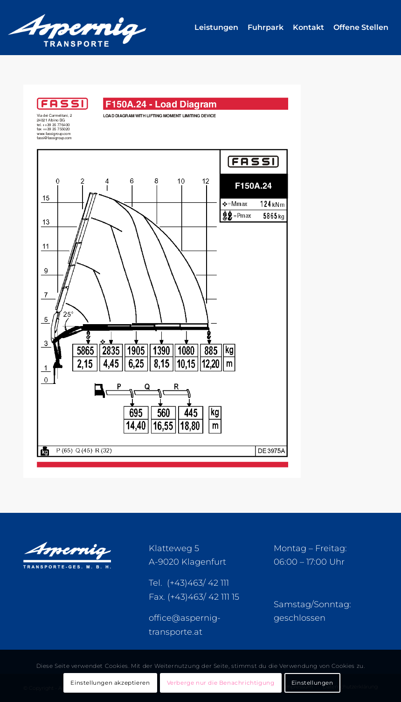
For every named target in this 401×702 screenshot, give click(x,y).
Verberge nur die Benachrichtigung (221, 682)
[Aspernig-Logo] (98, 27)
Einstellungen (312, 682)
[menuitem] (216, 27)
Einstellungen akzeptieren (110, 682)
